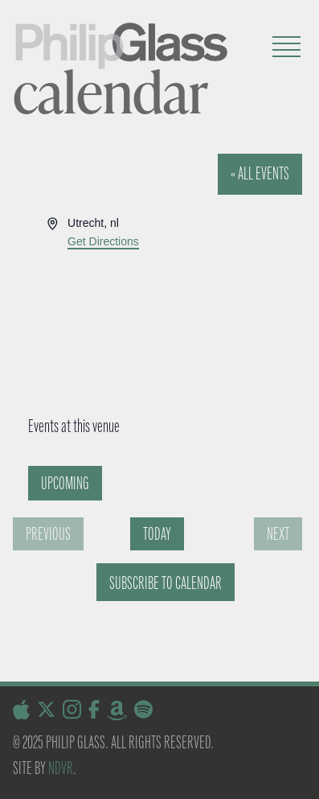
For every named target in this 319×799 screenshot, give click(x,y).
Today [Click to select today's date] (157, 534)
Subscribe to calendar (165, 583)
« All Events (260, 173)
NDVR (60, 768)
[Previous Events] (48, 533)
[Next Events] (278, 533)
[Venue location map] (155, 311)
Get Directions (103, 241)
